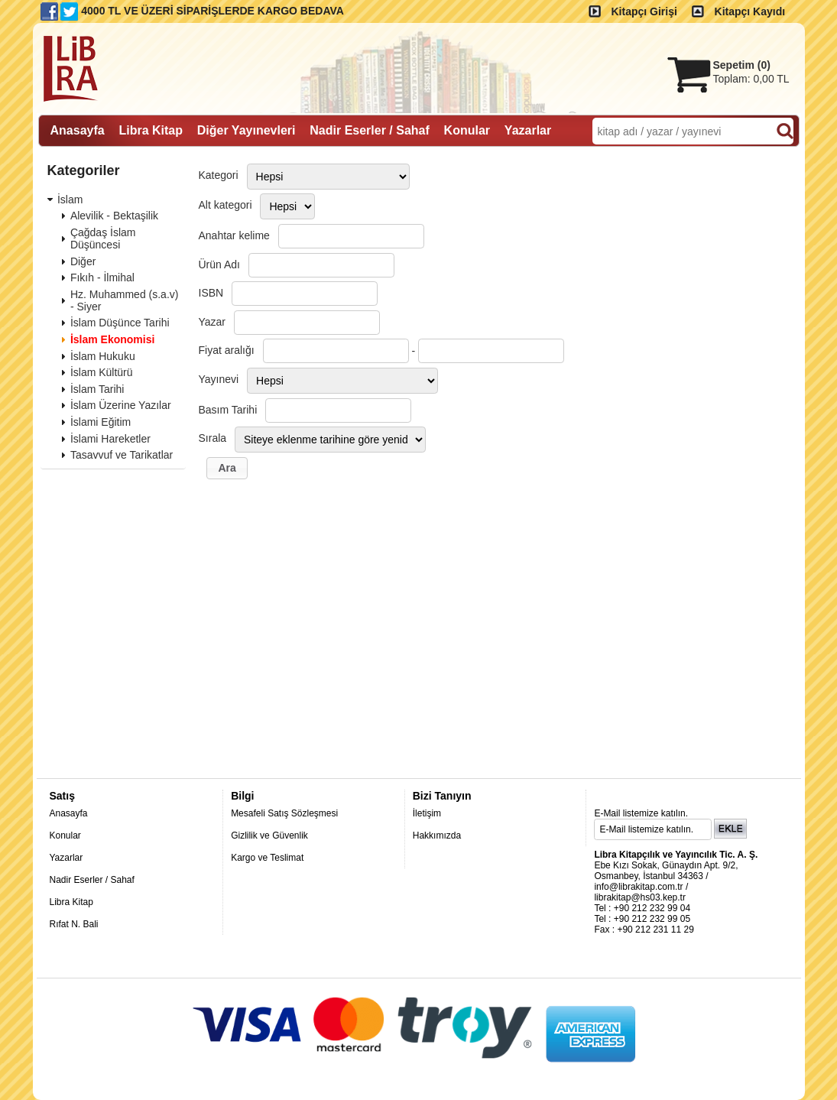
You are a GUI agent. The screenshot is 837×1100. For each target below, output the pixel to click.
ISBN (211, 293)
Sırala (213, 438)
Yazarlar (66, 857)
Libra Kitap (71, 902)
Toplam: (751, 79)
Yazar (212, 322)
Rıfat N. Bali (74, 924)
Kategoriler (83, 170)
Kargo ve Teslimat (267, 857)
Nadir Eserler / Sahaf (92, 879)
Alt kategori (225, 205)
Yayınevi (219, 379)
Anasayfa (69, 813)
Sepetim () (741, 65)
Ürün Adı (219, 264)
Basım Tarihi (228, 410)
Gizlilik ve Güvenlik (269, 835)
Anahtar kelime (234, 235)
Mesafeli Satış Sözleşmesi (284, 813)
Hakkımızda (437, 835)
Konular (65, 835)
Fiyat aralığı (227, 350)
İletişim (427, 813)
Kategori (218, 175)
